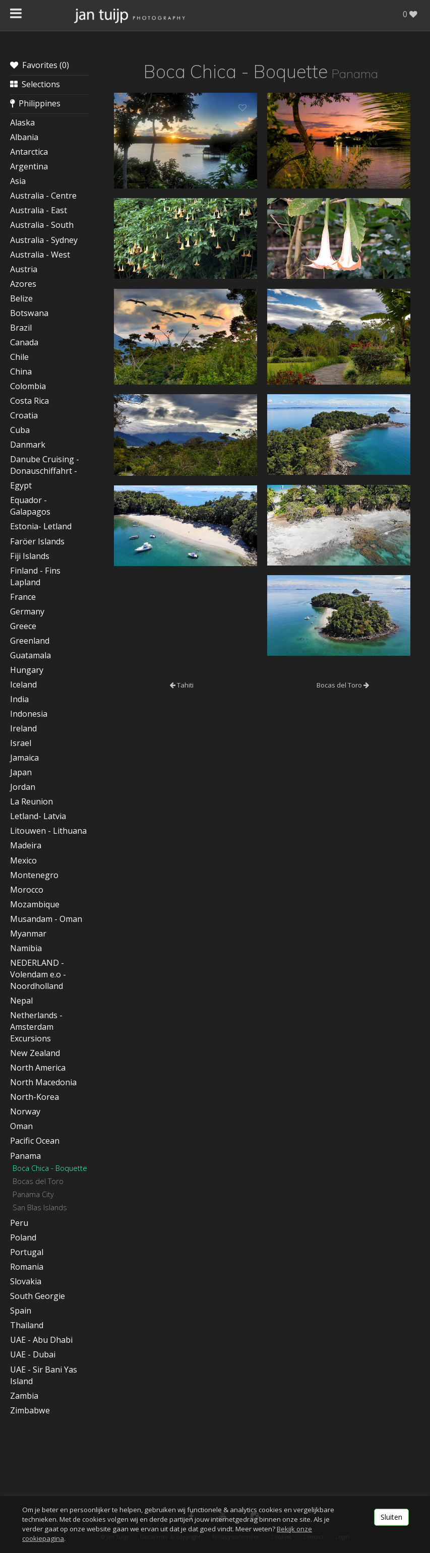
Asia (18, 181)
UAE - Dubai (32, 1354)
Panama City (33, 1194)
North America (38, 1067)
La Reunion (31, 801)
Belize (21, 298)
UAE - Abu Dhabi (41, 1339)
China (21, 371)
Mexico (23, 860)
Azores (23, 283)
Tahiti (182, 685)
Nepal (21, 1000)
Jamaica (24, 757)
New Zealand (35, 1053)
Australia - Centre (43, 195)
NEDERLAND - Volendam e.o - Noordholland (38, 974)
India (19, 699)
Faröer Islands (37, 541)
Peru (19, 1222)
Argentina (29, 166)
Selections (35, 84)
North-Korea (34, 1096)
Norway (25, 1111)
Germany (27, 611)
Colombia (28, 386)
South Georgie (37, 1295)
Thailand (26, 1325)
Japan (21, 772)
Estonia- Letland (41, 526)
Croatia (24, 415)
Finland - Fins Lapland (35, 576)
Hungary (26, 669)
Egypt (21, 485)
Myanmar (28, 933)
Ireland (23, 728)
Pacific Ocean (34, 1140)
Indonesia (28, 713)
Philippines (35, 103)
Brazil (21, 327)
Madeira (25, 845)
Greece (23, 626)
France (23, 596)
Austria (23, 269)
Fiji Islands (29, 556)
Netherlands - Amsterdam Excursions (36, 1027)
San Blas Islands (40, 1207)
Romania (26, 1266)
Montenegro (34, 875)
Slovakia (25, 1281)
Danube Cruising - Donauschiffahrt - (44, 465)
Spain (20, 1310)
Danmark (27, 444)
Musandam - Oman (46, 918)
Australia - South (42, 224)
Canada (24, 342)
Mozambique (34, 904)
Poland (23, 1237)
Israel (20, 743)
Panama (25, 1155)
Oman (21, 1126)
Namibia (26, 948)
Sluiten (391, 1517)
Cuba (20, 430)
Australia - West (40, 254)
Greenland (29, 640)
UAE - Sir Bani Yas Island (43, 1375)
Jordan (22, 786)
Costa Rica (29, 400)
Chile (19, 356)
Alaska (22, 122)
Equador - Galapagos (30, 505)
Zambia (24, 1395)
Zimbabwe (30, 1410)
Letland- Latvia (38, 816)
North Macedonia (43, 1082)
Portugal (26, 1252)
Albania (24, 137)
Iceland (23, 684)
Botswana (29, 313)
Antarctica (29, 151)
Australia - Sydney (44, 239)
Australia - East (38, 210)
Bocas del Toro (38, 1181)
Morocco (26, 889)
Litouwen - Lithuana (48, 830)
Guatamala (30, 655)
